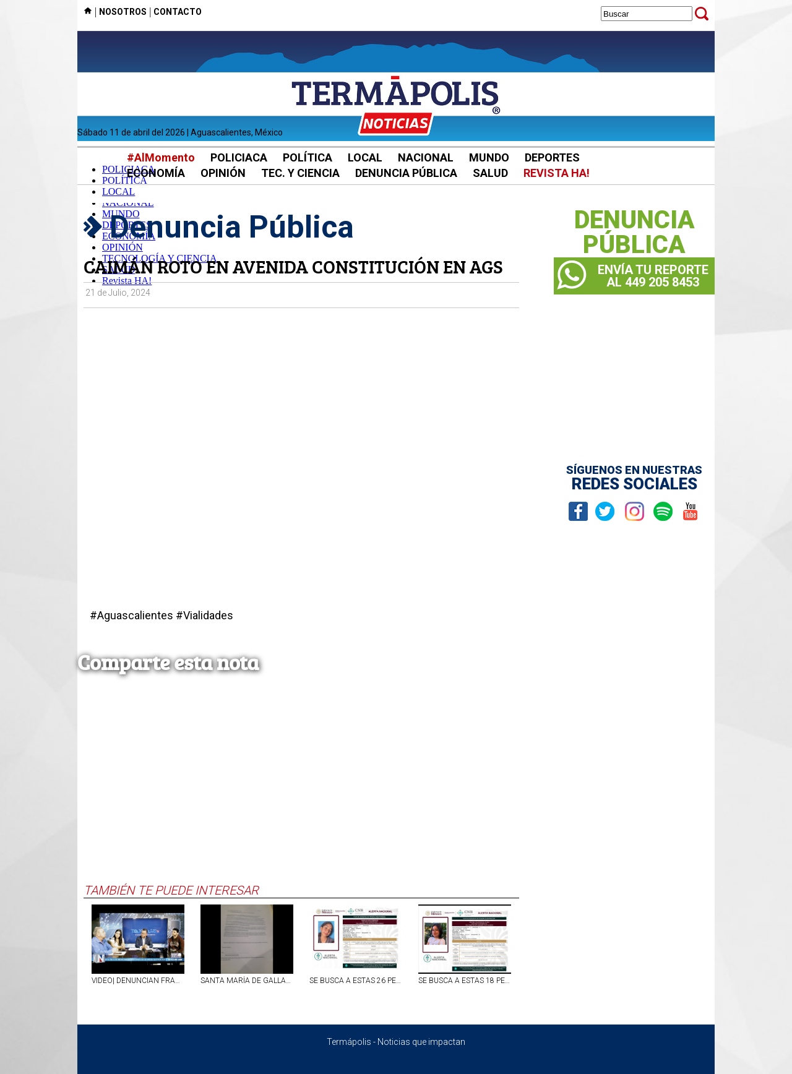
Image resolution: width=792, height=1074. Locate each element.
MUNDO (489, 157)
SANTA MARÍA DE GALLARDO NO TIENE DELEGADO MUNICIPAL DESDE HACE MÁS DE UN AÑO (246, 980)
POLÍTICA (307, 157)
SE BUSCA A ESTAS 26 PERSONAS (355, 980)
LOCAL (365, 157)
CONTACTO (177, 12)
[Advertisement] (301, 790)
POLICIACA (238, 157)
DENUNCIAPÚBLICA (634, 232)
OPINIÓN (223, 172)
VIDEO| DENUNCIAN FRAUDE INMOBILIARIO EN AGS (138, 980)
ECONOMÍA (156, 172)
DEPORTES (552, 157)
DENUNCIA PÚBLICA (406, 172)
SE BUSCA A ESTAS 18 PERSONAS (464, 980)
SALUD (490, 172)
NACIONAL (426, 157)
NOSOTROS (123, 12)
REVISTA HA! (556, 172)
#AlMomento (161, 157)
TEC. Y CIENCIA (300, 172)
